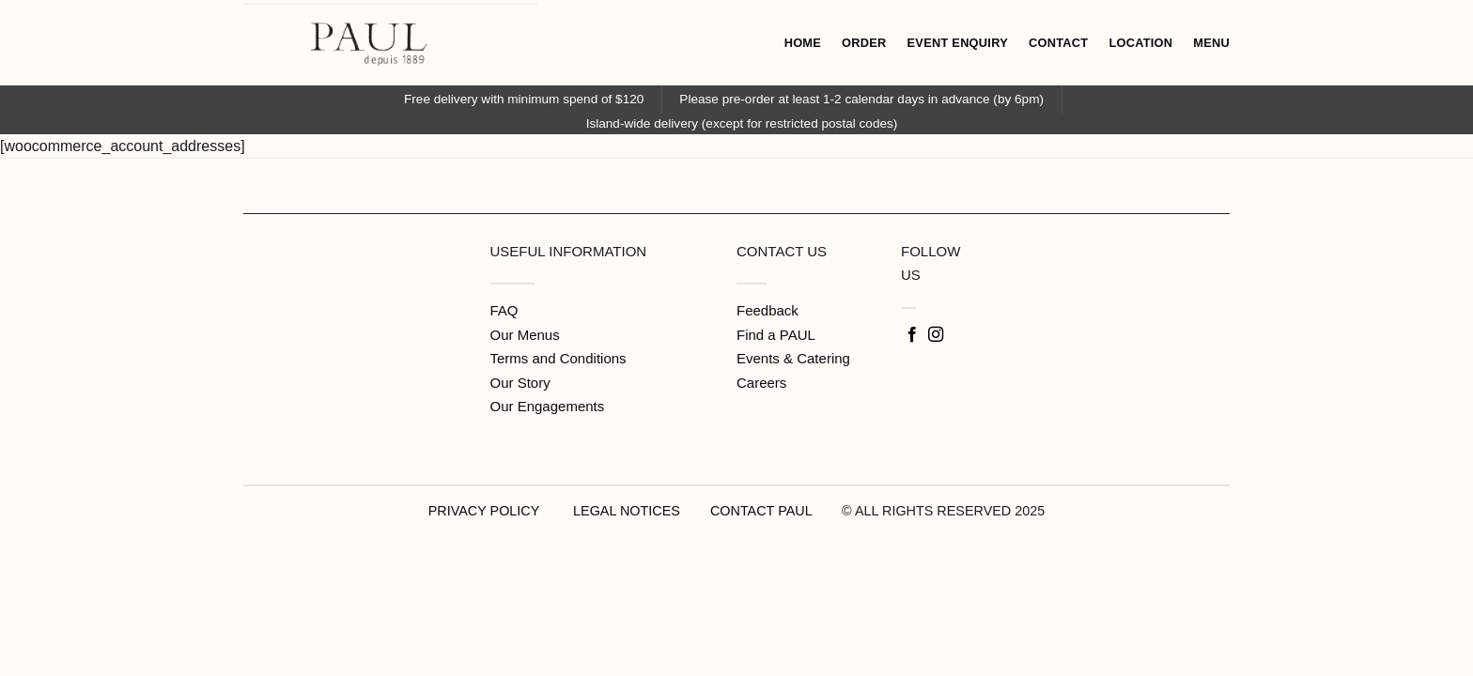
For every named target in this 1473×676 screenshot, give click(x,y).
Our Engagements (547, 406)
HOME (802, 43)
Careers (761, 383)
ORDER (864, 43)
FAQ (504, 310)
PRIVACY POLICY (483, 510)
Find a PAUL (775, 335)
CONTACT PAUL (761, 510)
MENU (1211, 43)
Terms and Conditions (558, 358)
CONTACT (1058, 43)
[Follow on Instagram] (935, 335)
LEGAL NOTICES (626, 510)
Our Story (520, 383)
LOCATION (1140, 43)
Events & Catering (793, 358)
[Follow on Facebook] (912, 335)
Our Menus (525, 335)
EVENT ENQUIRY (957, 43)
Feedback (767, 310)
